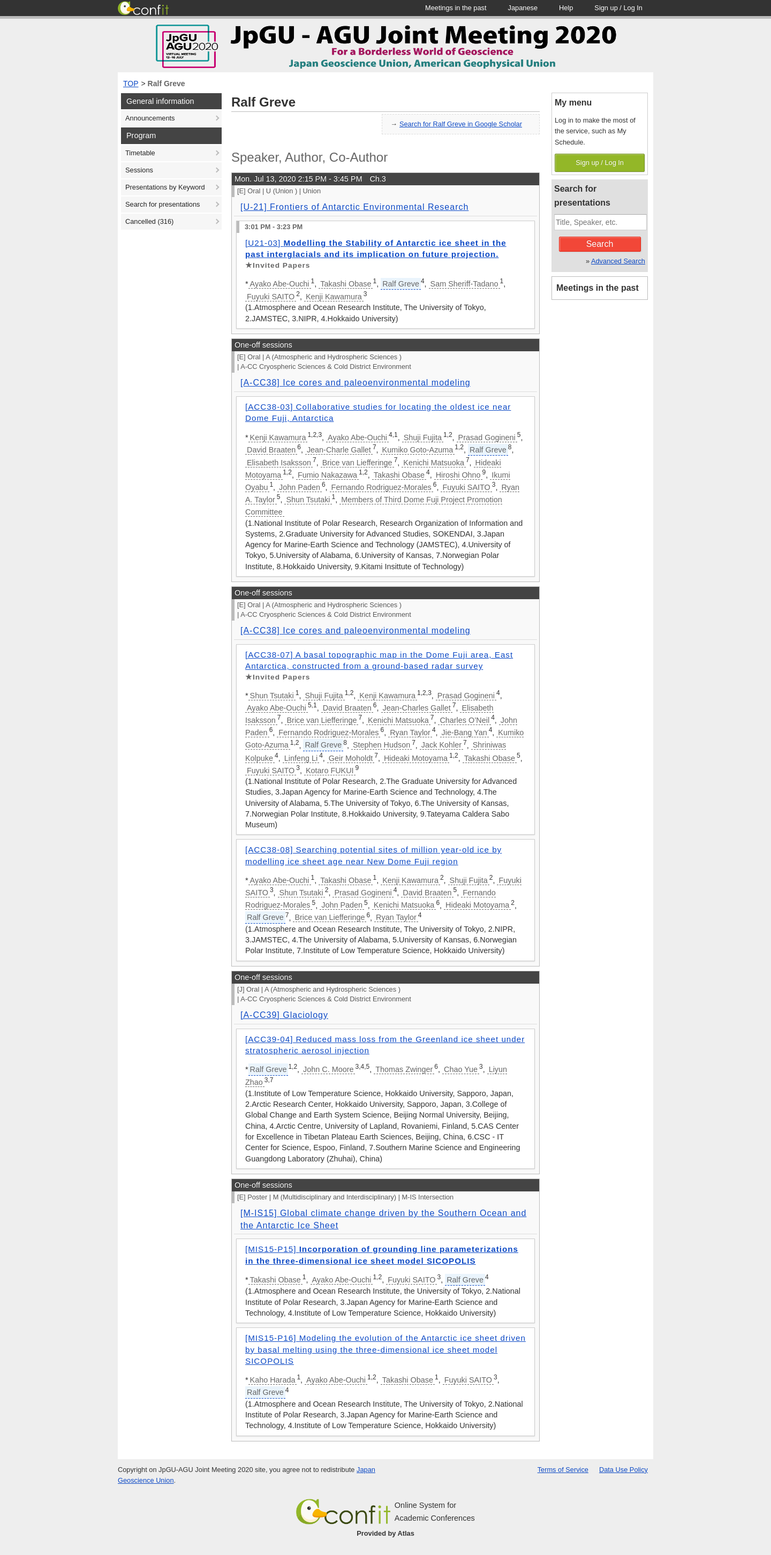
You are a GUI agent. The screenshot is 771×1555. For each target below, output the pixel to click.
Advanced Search (618, 261)
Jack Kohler (441, 745)
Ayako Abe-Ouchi (279, 284)
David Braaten (271, 450)
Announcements (150, 118)
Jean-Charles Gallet (417, 708)
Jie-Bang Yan (464, 732)
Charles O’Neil (464, 720)
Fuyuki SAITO (270, 296)
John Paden (299, 487)
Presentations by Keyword (165, 187)
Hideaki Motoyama (416, 758)
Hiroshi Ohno (458, 475)
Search (600, 243)
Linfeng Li (301, 758)
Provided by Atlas (385, 1533)
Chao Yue (461, 1069)
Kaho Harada (273, 1380)
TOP (131, 83)
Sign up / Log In (600, 162)
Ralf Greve (166, 83)
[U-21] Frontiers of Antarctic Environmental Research (354, 207)
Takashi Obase (345, 284)
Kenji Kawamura (334, 296)
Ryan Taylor (410, 732)
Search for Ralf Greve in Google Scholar (460, 124)
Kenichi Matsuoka (433, 462)
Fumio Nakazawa (327, 475)
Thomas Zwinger (404, 1069)
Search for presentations (162, 204)
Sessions (139, 170)
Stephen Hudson (381, 745)
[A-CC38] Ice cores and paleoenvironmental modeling (355, 382)
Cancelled (149, 221)
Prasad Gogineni (487, 437)
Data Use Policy (623, 1470)
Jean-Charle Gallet (339, 450)
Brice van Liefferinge (357, 462)
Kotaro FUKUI (330, 770)
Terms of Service (563, 1470)
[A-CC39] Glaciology (284, 1015)
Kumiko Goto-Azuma (417, 450)
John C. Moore (328, 1069)
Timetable (140, 153)
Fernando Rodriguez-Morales (381, 487)
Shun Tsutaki (308, 499)
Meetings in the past (597, 287)
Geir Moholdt (351, 758)
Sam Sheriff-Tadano (464, 284)
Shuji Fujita (423, 437)
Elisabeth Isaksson (279, 462)
